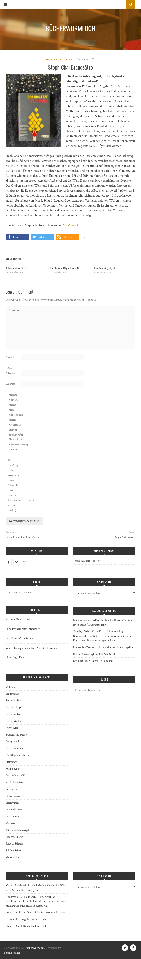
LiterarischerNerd (16, 796)
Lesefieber (11, 789)
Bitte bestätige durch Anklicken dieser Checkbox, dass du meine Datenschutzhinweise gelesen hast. (15, 485)
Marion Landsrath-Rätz (86, 620)
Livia (76, 661)
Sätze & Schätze (14, 844)
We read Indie (14, 857)
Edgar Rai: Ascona (125, 538)
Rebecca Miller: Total (16, 268)
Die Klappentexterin (17, 755)
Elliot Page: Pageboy (17, 657)
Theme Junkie (12, 953)
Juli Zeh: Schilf (107, 654)
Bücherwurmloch (58, 59)
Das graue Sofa (14, 741)
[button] (3, 4)
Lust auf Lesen (14, 810)
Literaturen (12, 803)
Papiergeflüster (14, 837)
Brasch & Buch (14, 701)
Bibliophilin (12, 694)
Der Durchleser (14, 748)
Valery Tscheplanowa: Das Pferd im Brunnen (31, 648)
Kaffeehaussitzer (15, 782)
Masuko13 (11, 823)
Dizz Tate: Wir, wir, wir (104, 268)
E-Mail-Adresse (11, 370)
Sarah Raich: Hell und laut (98, 661)
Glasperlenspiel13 (16, 776)
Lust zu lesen (13, 816)
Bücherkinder (13, 721)
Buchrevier (12, 728)
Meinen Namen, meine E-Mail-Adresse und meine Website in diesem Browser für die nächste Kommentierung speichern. (16, 422)
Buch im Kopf (13, 707)
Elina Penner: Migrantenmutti (64, 268)
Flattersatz (11, 762)
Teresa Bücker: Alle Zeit (87, 561)
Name (10, 357)
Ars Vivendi (70, 225)
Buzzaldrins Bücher (17, 735)
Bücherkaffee (13, 714)
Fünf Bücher (13, 769)
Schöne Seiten (14, 850)
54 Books (11, 687)
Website (10, 384)
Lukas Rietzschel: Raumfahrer (23, 538)
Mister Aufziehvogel (17, 830)
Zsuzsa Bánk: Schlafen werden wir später (109, 647)
